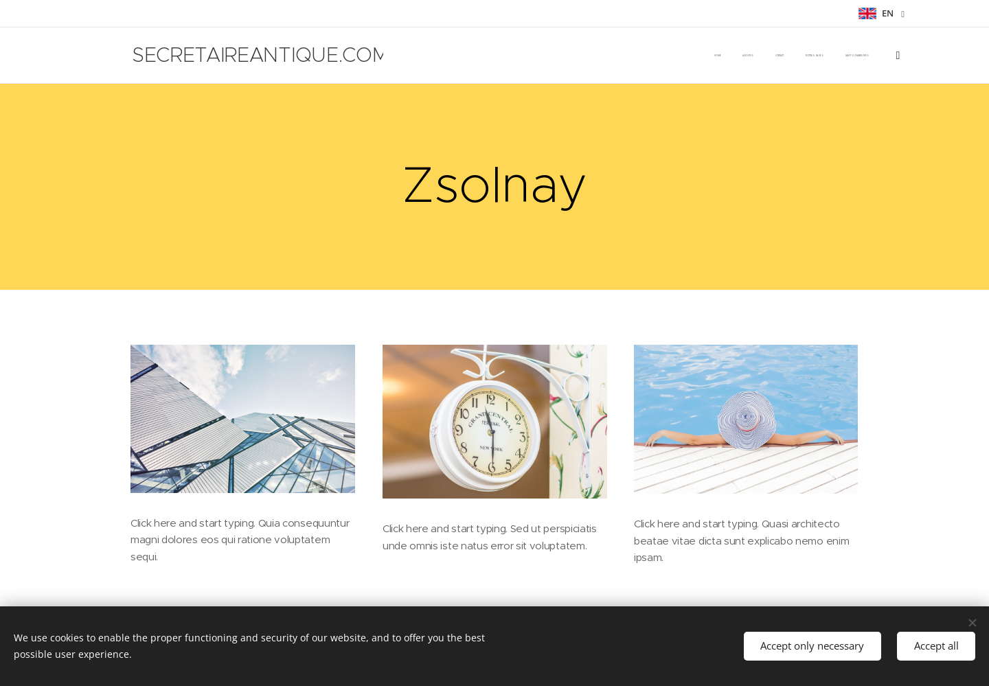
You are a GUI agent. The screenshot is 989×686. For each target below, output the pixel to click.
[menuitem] (515, 55)
